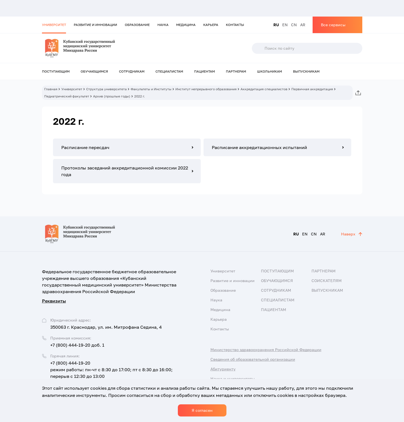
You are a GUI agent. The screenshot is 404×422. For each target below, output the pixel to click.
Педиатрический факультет (66, 96)
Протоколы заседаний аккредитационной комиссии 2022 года (124, 171)
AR (302, 24)
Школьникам (269, 71)
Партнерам (236, 71)
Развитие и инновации (95, 25)
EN (285, 24)
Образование (137, 25)
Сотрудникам (131, 71)
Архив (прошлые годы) (111, 96)
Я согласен (202, 410)
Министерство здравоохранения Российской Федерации (265, 349)
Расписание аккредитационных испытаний (259, 147)
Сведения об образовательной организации (252, 359)
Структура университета (106, 89)
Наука (162, 25)
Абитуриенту (223, 369)
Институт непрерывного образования (206, 89)
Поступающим (56, 71)
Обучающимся (94, 71)
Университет (54, 25)
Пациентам (204, 71)
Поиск (258, 48)
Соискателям (326, 280)
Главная (50, 89)
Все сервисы (333, 24)
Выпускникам (306, 71)
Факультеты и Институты (151, 89)
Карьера (210, 25)
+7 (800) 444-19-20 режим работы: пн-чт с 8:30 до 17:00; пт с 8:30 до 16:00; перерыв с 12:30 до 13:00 (111, 369)
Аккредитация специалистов (264, 89)
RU (276, 24)
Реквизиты (54, 301)
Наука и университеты (232, 378)
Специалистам (169, 71)
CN (294, 24)
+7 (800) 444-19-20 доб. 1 (77, 345)
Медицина (186, 25)
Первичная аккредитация (312, 89)
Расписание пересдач (85, 147)
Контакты (235, 25)
